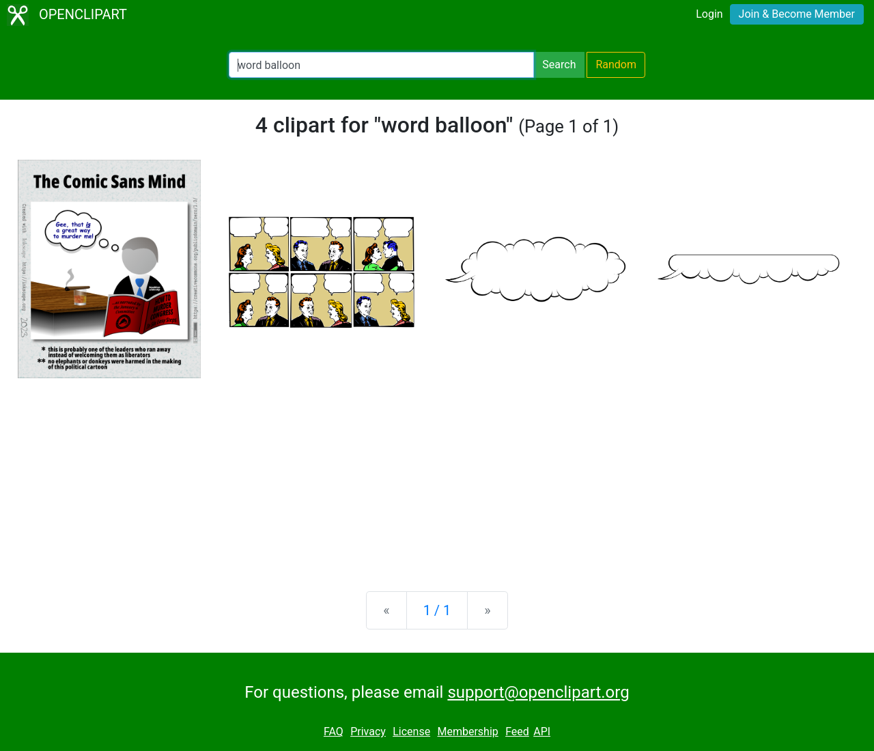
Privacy (368, 731)
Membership (467, 731)
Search (559, 64)
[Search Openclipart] (381, 65)
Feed (517, 731)
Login (709, 14)
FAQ (333, 731)
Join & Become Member (797, 14)
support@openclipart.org (538, 692)
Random (615, 64)
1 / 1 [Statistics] (437, 610)
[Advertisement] (437, 473)
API (541, 731)
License (411, 731)
